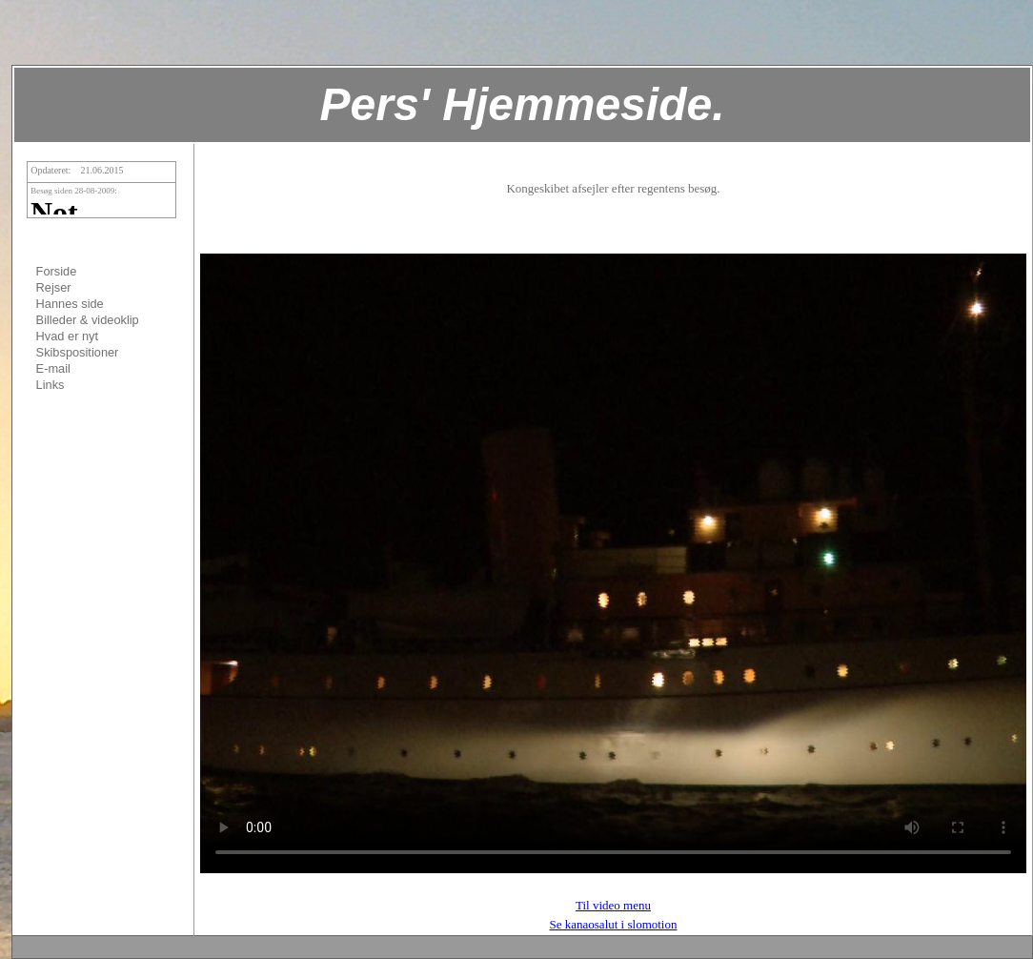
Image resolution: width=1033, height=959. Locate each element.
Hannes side (70, 303)
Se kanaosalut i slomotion (614, 924)
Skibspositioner (77, 352)
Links (50, 384)
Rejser (53, 287)
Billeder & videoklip (87, 320)
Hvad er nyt (67, 336)
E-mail (53, 368)
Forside (56, 271)
